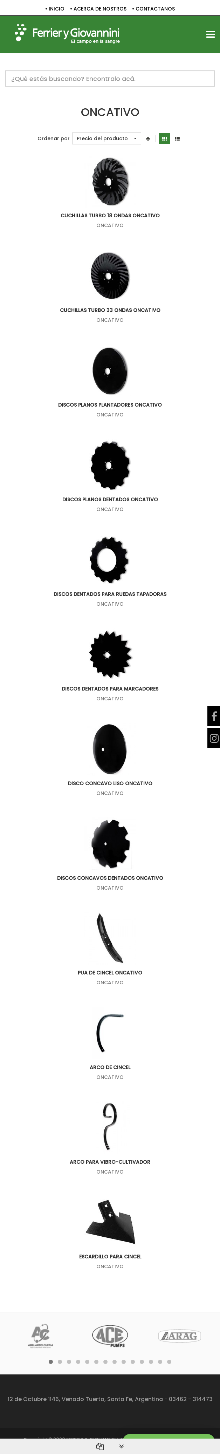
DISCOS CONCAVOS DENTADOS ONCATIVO (110, 878)
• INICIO (54, 9)
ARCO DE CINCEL (110, 1067)
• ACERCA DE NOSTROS (98, 9)
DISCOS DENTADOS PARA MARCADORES (110, 688)
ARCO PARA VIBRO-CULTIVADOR (110, 1162)
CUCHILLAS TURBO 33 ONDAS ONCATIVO (110, 310)
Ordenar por (53, 138)
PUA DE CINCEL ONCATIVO (110, 972)
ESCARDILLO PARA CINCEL (110, 1256)
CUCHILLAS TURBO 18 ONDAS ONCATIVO (110, 215)
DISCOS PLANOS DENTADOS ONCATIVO (110, 499)
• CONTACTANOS (153, 9)
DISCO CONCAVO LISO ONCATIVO (110, 783)
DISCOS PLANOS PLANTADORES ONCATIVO (110, 404)
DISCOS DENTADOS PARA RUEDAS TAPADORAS (110, 594)
